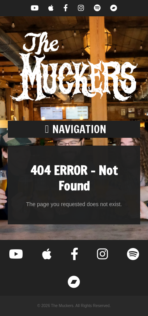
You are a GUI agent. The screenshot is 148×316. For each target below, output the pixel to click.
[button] (74, 129)
